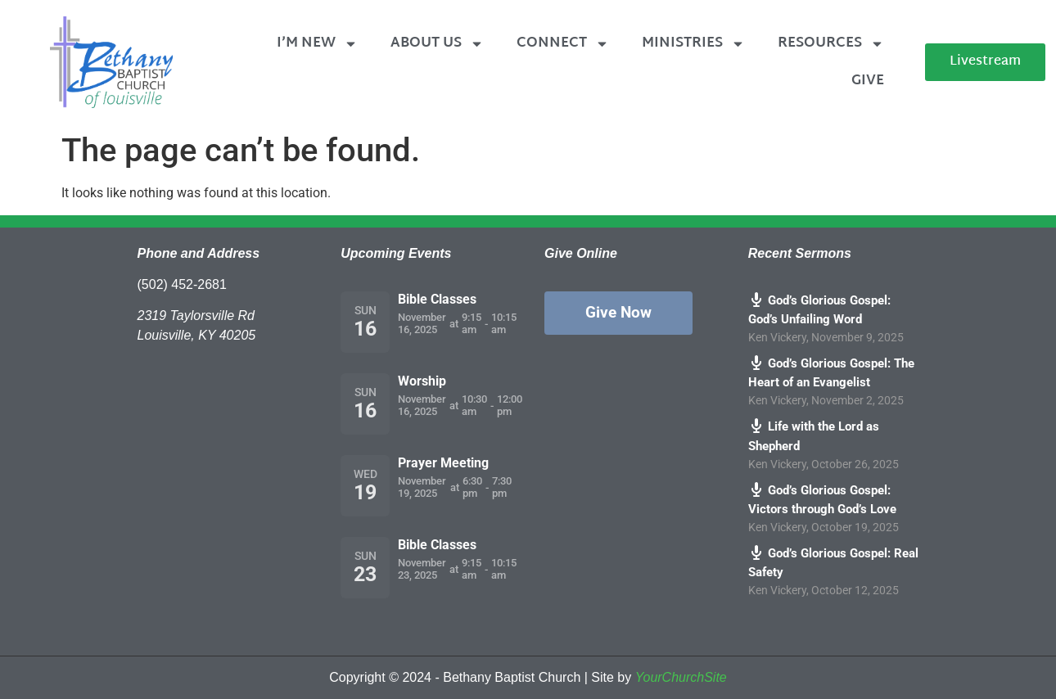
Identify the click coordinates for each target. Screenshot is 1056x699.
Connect (563, 44)
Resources (831, 44)
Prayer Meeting (443, 463)
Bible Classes (437, 299)
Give (867, 80)
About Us (437, 44)
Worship (422, 381)
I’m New (317, 44)
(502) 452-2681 (182, 284)
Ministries (693, 44)
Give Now (618, 312)
